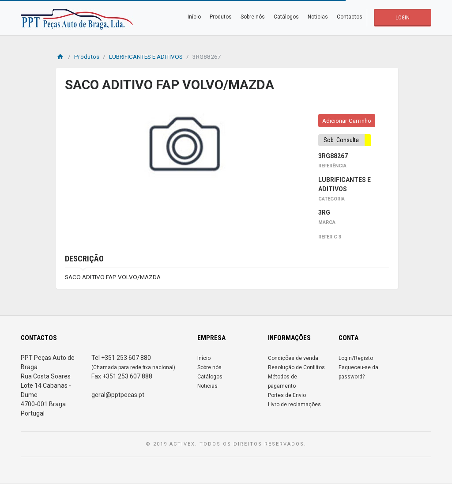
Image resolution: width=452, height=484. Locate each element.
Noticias (318, 17)
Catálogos (286, 17)
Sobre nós (253, 17)
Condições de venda (293, 358)
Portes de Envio (287, 395)
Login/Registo (356, 358)
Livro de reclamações (294, 404)
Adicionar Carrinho (346, 120)
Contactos (349, 17)
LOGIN (403, 18)
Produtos (221, 17)
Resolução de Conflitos (296, 367)
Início (194, 17)
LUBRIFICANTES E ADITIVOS (146, 56)
